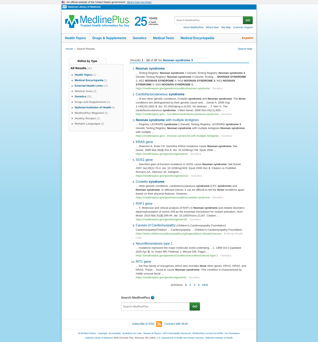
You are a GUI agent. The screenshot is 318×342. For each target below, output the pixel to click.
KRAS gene (144, 142)
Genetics (140, 38)
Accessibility (115, 333)
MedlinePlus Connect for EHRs (207, 333)
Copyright (102, 333)
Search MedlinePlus (135, 297)
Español (247, 38)
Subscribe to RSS (147, 324)
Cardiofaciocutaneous (160, 94)
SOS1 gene (144, 159)
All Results (78, 68)
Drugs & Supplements (109, 38)
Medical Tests (163, 38)
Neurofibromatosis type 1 (154, 243)
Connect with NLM (176, 323)
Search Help (245, 48)
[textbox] (209, 20)
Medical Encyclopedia (197, 38)
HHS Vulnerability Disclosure (177, 333)
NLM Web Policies (87, 333)
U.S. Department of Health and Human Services (180, 338)
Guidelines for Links (132, 333)
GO (248, 20)
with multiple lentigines (167, 120)
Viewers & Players (152, 333)
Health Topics (75, 38)
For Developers (232, 333)
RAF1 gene (144, 203)
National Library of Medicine (84, 6)
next (205, 284)
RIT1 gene (143, 261)
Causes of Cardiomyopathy (156, 225)
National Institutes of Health (219, 338)
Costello (150, 181)
